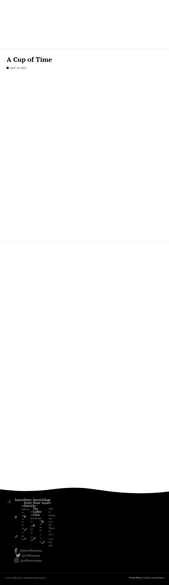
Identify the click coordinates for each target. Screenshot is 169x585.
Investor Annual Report (153, 577)
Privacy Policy (135, 577)
